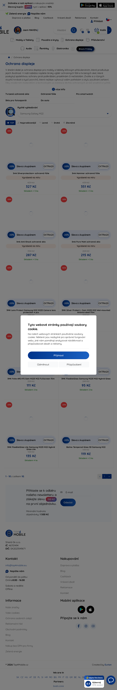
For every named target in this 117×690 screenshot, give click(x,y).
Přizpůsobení (74, 364)
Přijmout (59, 355)
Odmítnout (43, 364)
